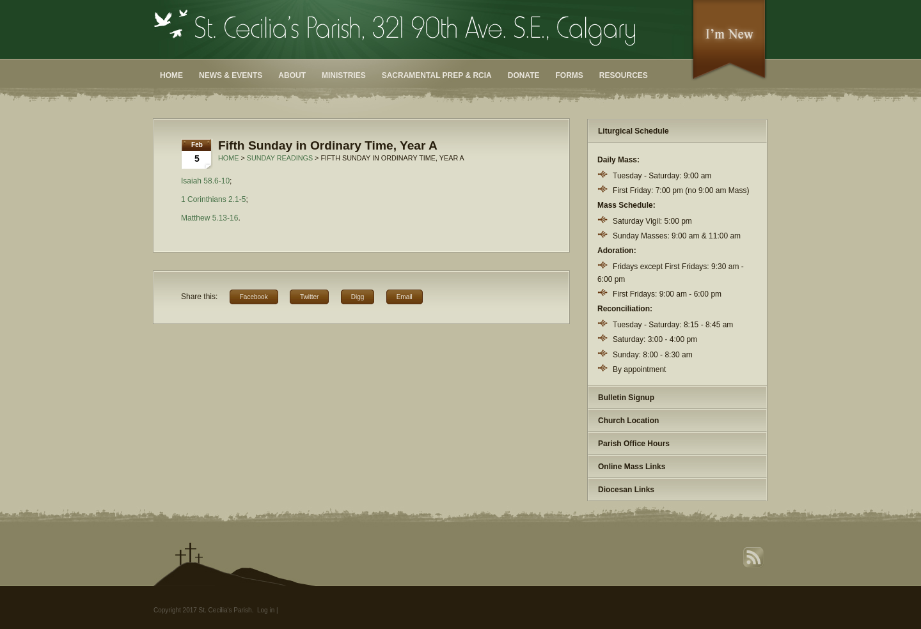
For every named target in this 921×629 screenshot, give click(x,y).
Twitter (309, 296)
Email (405, 296)
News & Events (230, 75)
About (292, 75)
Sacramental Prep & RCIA (437, 75)
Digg (358, 296)
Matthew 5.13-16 (209, 218)
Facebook (254, 296)
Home (171, 75)
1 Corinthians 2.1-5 (213, 199)
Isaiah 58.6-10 (205, 180)
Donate (524, 75)
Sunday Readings (280, 158)
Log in (265, 610)
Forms (569, 75)
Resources (623, 75)
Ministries (344, 75)
